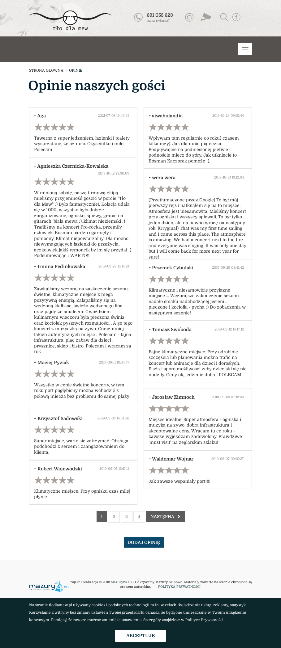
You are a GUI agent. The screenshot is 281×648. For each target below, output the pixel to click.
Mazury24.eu (121, 582)
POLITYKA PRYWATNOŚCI (179, 587)
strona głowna (46, 70)
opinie (75, 70)
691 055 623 (160, 15)
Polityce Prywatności (204, 620)
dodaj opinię (144, 542)
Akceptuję (140, 635)
